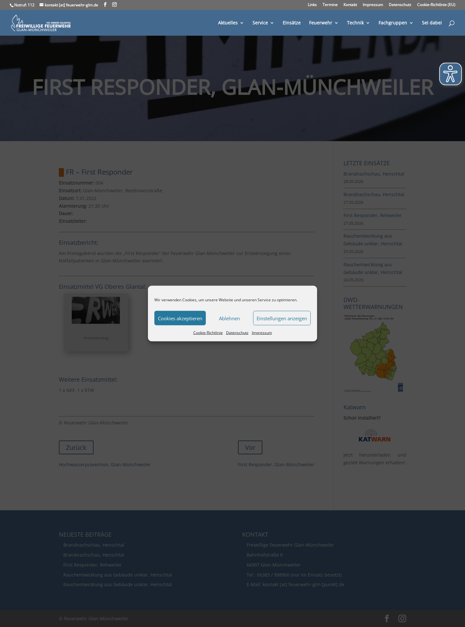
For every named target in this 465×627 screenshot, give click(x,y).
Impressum (262, 332)
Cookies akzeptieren (180, 318)
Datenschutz (237, 332)
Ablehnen (229, 318)
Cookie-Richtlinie (208, 332)
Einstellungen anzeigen (282, 318)
